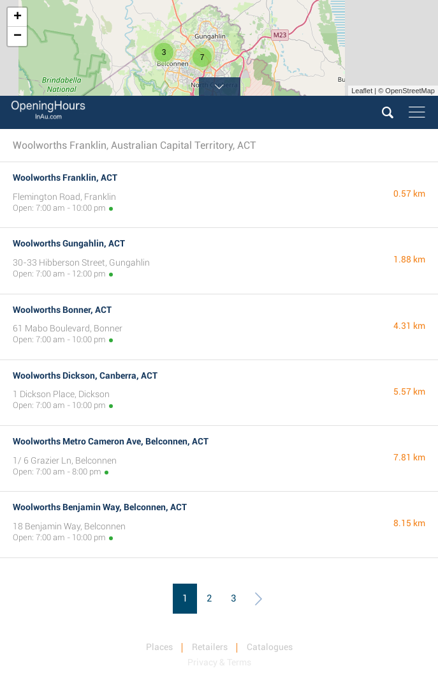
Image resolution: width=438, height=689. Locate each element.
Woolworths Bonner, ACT (62, 310)
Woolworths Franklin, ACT (65, 177)
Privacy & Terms (219, 662)
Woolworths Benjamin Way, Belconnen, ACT (100, 507)
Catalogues (270, 647)
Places (159, 647)
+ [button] (17, 17)
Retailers (210, 647)
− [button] (17, 36)
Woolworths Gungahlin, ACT (69, 243)
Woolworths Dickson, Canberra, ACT (85, 375)
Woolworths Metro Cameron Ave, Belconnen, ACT (110, 441)
